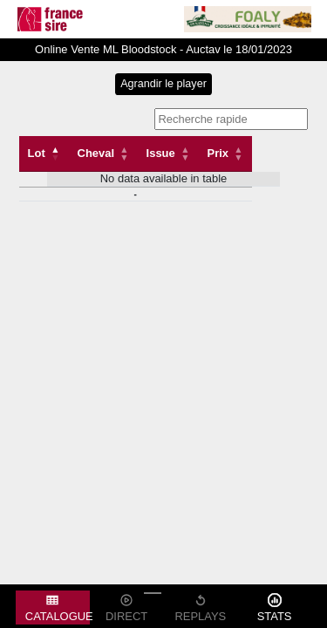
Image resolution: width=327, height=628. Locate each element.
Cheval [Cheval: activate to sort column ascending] (96, 153)
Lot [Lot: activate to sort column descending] (36, 153)
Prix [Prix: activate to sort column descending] (218, 153)
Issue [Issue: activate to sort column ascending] (160, 153)
